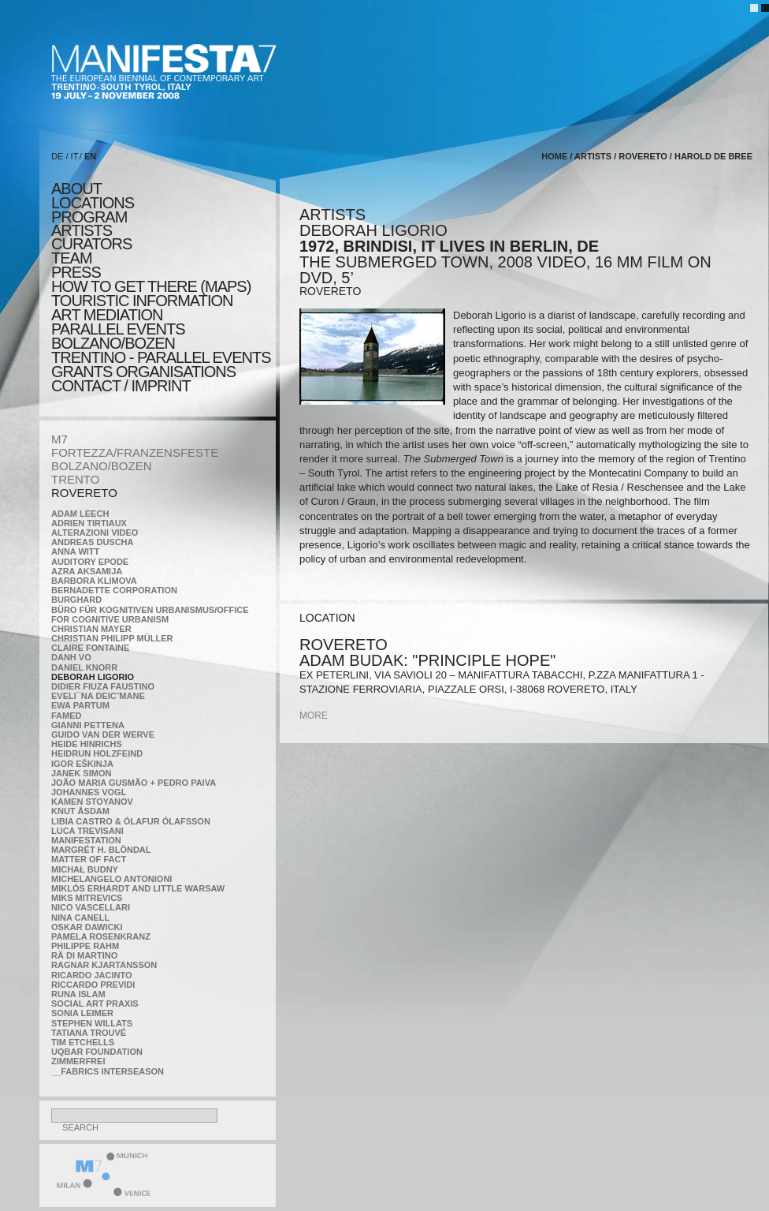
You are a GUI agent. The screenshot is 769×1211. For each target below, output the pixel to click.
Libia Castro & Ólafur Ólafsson (130, 821)
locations (92, 203)
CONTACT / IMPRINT (121, 386)
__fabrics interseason (107, 1071)
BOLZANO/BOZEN (101, 466)
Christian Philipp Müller (112, 638)
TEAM (71, 258)
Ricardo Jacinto (91, 975)
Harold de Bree (713, 156)
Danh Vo (71, 657)
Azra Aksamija (86, 571)
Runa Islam (78, 994)
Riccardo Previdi (93, 984)
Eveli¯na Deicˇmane (98, 696)
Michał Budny (84, 869)
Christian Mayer (91, 629)
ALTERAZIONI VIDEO (94, 532)
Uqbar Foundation (97, 1051)
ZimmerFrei (78, 1061)
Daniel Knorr (84, 667)
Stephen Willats (91, 1023)
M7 (59, 439)
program (89, 217)
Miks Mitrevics (86, 898)
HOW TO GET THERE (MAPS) (151, 286)
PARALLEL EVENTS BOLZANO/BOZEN (118, 336)
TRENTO (75, 479)
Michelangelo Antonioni (111, 879)
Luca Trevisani (87, 830)
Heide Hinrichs (86, 744)
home (554, 156)
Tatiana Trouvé (88, 1032)
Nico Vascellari (90, 907)
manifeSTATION (86, 840)
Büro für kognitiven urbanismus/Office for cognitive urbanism (150, 614)
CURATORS (91, 244)
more (313, 715)
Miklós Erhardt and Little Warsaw (138, 888)
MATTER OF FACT (88, 859)
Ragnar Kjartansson (104, 965)
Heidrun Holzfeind (97, 753)
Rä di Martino (84, 955)
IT (75, 156)
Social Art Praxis (95, 1003)
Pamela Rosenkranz (100, 936)
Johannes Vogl (88, 792)
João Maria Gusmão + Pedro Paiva (133, 782)
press (76, 272)
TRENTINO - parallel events (161, 357)
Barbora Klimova (94, 580)
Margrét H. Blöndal (101, 849)
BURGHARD (76, 599)
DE (57, 156)
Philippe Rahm (85, 946)
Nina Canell (80, 917)
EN (90, 156)
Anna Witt (75, 551)
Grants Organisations (143, 371)
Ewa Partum (80, 705)
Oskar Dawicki (86, 927)
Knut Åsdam (80, 811)
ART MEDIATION (106, 315)
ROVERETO (84, 492)
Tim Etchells (82, 1042)
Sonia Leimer (82, 1013)
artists (81, 230)
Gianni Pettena (87, 725)
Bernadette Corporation (114, 590)
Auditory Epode (89, 561)
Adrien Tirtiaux (89, 523)
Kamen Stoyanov (92, 801)
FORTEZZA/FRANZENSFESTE (134, 452)
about (76, 188)
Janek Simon (81, 773)
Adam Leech (80, 513)
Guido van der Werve (102, 734)
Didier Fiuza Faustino (102, 686)
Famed (66, 715)
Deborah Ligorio (92, 677)
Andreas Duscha (92, 542)
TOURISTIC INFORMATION (141, 300)
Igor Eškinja (82, 763)
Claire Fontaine (90, 647)
